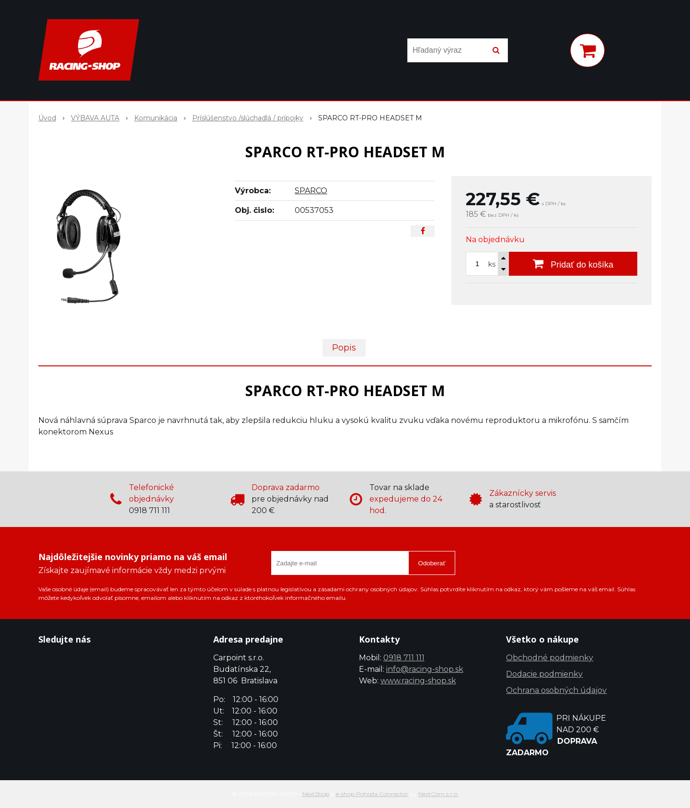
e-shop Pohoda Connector (372, 793)
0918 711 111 (404, 657)
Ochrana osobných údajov (556, 690)
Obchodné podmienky (549, 657)
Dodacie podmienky (544, 674)
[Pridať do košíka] (573, 264)
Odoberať (432, 563)
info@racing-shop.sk (424, 669)
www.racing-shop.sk (418, 680)
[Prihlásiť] (550, 52)
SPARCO (311, 190)
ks (491, 264)
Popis (344, 347)
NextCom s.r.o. (438, 793)
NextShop (315, 793)
